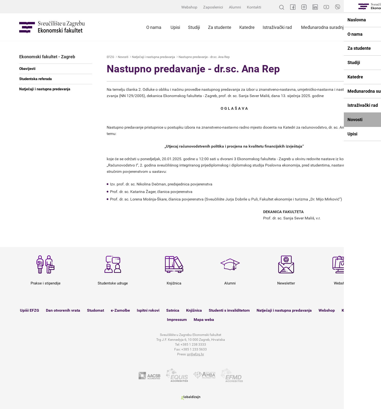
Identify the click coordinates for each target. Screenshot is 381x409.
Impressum (177, 319)
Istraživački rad (277, 27)
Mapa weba (204, 319)
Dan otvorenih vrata (63, 310)
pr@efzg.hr (195, 354)
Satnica (172, 310)
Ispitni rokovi (148, 310)
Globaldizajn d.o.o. (190, 398)
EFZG (110, 57)
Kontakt (348, 310)
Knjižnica (194, 310)
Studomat (95, 310)
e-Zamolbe (120, 310)
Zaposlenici (213, 7)
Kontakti (254, 7)
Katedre (247, 27)
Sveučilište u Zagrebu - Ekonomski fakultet (52, 27)
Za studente (219, 27)
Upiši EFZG (29, 310)
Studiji (194, 27)
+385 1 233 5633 (194, 349)
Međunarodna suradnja (323, 27)
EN (359, 7)
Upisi (175, 27)
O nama (153, 27)
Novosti (123, 57)
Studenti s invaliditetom (229, 310)
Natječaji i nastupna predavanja (44, 89)
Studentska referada (35, 79)
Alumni (235, 7)
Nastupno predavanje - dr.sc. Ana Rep (204, 57)
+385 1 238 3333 (193, 344)
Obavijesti (27, 69)
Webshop (189, 7)
